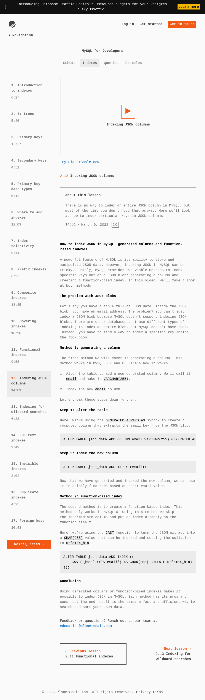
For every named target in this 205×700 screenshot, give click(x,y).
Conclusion (70, 581)
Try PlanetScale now (79, 162)
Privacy (143, 692)
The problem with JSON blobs (88, 296)
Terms (157, 692)
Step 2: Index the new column (89, 453)
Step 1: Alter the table (84, 410)
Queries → (29, 544)
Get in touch (182, 24)
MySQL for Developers (102, 51)
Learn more (188, 7)
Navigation (22, 35)
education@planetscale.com (86, 626)
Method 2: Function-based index (91, 496)
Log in (128, 24)
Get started (151, 24)
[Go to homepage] (12, 24)
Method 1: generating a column (90, 348)
